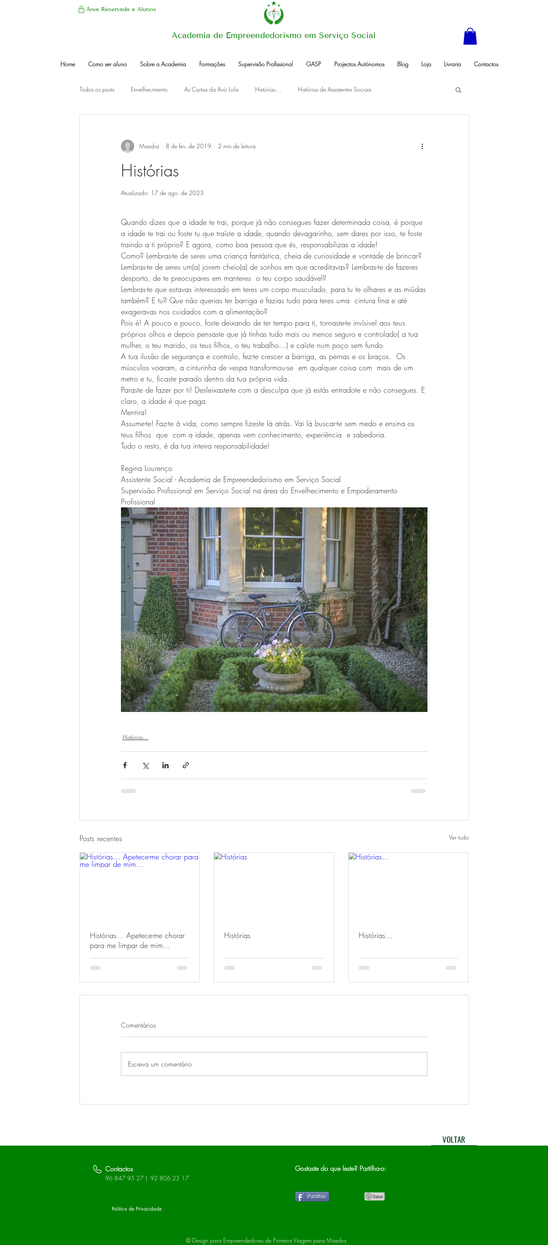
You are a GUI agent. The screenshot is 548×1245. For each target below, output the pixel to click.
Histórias (237, 935)
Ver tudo (459, 837)
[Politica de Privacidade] (136, 1209)
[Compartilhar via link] (186, 765)
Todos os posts (97, 89)
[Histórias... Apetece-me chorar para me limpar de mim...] (140, 886)
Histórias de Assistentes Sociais (334, 89)
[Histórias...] (408, 886)
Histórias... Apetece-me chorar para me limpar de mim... (137, 940)
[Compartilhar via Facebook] (125, 765)
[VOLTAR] (454, 1139)
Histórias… (268, 89)
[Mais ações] (422, 146)
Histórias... (376, 935)
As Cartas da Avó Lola (211, 89)
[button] (470, 36)
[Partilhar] (312, 1197)
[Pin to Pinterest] (375, 1196)
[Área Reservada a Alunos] (116, 9)
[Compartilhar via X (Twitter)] (145, 765)
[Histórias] (274, 886)
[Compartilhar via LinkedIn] (165, 765)
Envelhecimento (149, 89)
